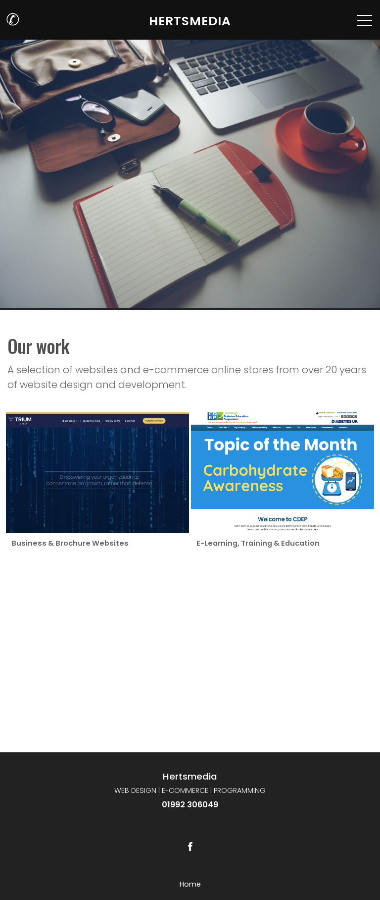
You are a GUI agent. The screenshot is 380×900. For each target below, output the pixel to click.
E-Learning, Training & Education (257, 543)
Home (190, 884)
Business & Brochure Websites (69, 543)
